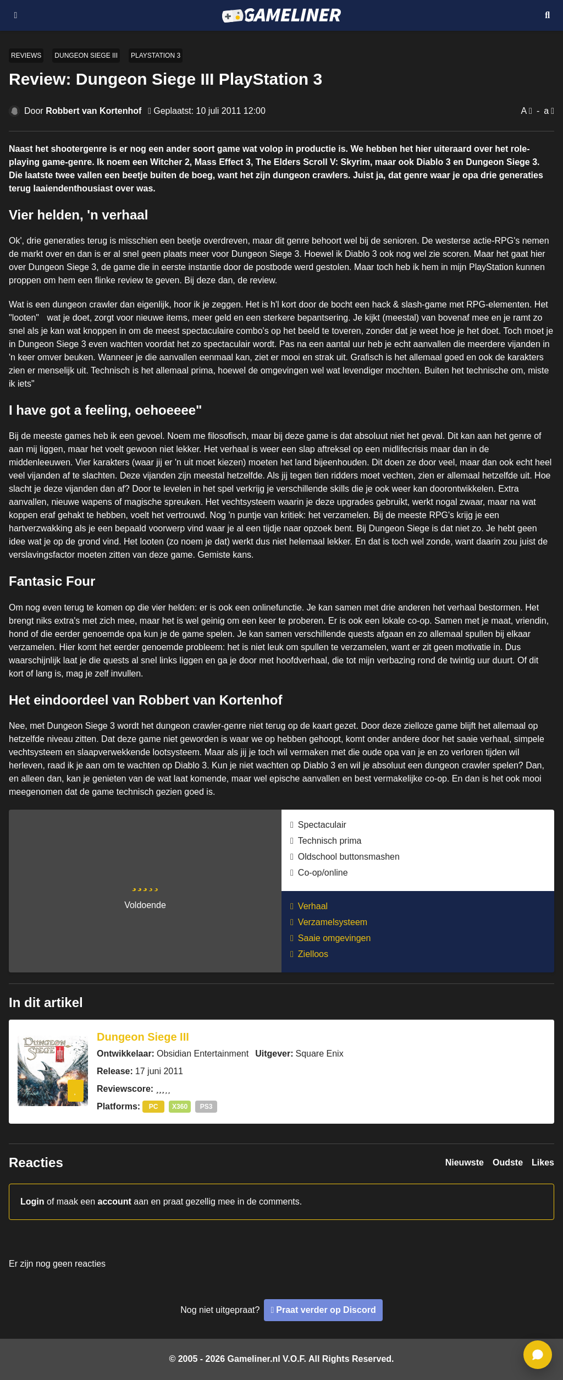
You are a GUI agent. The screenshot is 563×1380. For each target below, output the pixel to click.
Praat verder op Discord (326, 1310)
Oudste (508, 1162)
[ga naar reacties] (537, 1354)
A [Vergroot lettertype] (524, 111)
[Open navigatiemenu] (15, 15)
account (114, 1201)
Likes (543, 1162)
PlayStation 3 (155, 55)
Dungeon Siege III (86, 55)
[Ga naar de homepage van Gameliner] (281, 15)
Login (32, 1201)
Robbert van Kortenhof (93, 111)
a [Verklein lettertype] (546, 111)
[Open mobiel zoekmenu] (547, 15)
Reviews (26, 55)
